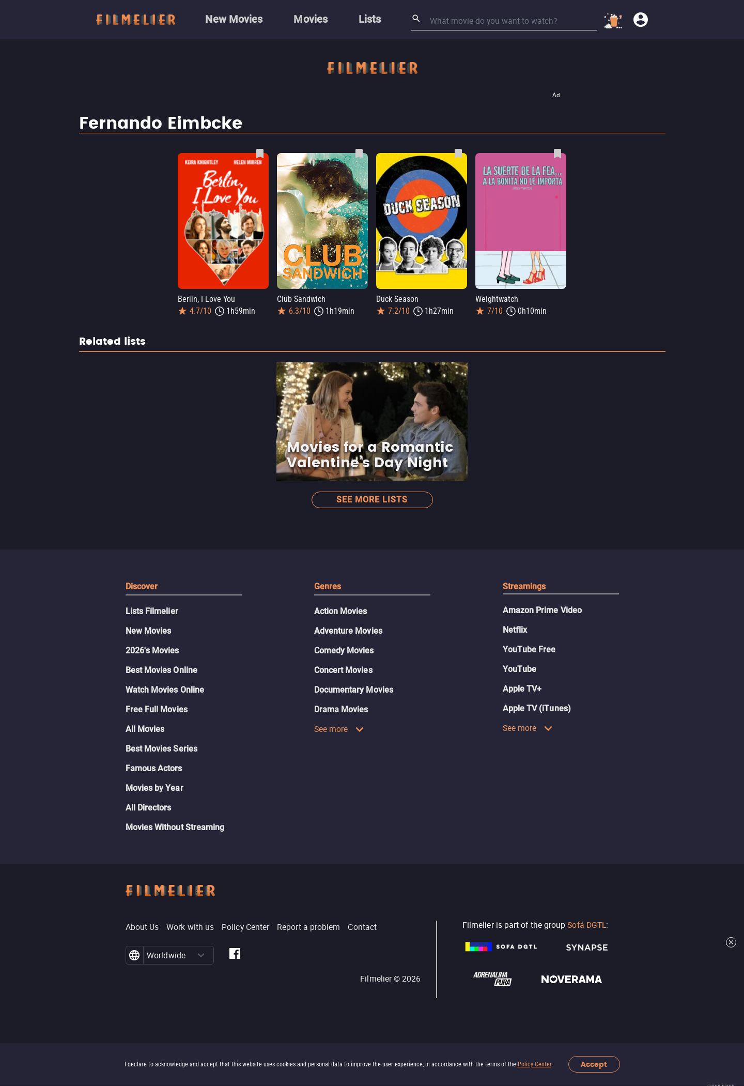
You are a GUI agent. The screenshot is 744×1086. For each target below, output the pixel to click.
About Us (142, 926)
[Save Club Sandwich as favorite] (359, 153)
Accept (594, 1064)
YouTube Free (529, 649)
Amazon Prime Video (542, 610)
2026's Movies (152, 650)
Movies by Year (154, 788)
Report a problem (308, 926)
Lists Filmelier (152, 611)
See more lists (372, 499)
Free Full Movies (157, 709)
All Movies (145, 729)
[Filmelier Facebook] (234, 955)
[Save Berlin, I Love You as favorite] (260, 153)
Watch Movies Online (165, 690)
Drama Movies (341, 709)
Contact (362, 926)
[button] (201, 955)
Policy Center (534, 1064)
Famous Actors (154, 768)
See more (339, 729)
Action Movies (340, 611)
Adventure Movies (348, 631)
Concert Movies (343, 670)
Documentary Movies (353, 690)
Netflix (515, 630)
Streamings (524, 586)
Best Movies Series (161, 749)
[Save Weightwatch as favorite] (557, 153)
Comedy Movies (344, 650)
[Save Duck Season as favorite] (458, 153)
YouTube (520, 669)
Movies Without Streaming (175, 827)
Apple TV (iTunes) (537, 708)
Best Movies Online (161, 670)
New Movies (149, 631)
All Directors (149, 808)
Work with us (190, 926)
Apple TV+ (522, 689)
